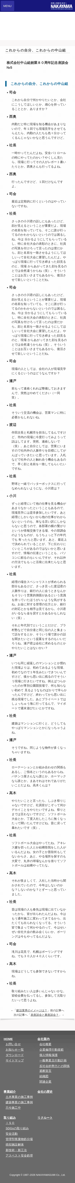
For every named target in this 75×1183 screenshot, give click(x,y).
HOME (8, 1039)
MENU (7, 6)
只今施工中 (13, 1107)
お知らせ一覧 (15, 1049)
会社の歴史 (45, 1091)
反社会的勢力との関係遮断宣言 (54, 1068)
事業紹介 (10, 1091)
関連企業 (45, 1081)
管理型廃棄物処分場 (19, 1139)
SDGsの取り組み (17, 1128)
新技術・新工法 (16, 1150)
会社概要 (45, 1044)
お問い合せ (13, 1044)
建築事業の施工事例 (19, 1102)
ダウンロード (15, 1055)
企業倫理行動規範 (51, 1049)
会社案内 (43, 1039)
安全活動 (12, 1133)
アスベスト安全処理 (19, 1155)
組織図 (43, 1076)
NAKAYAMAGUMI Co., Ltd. (50, 1175)
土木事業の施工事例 (19, 1096)
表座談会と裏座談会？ (45, 1014)
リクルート (45, 1117)
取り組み (10, 1117)
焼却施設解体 (15, 1144)
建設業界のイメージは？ (31, 1010)
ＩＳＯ (10, 1123)
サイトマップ (15, 1060)
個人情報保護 (48, 1055)
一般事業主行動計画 (53, 1060)
